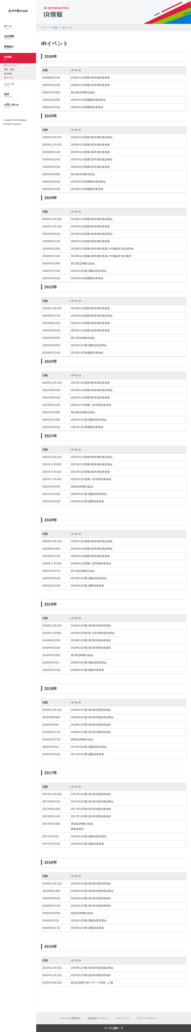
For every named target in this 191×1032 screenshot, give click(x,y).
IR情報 (55, 27)
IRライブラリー (11, 65)
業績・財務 (9, 69)
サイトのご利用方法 (70, 1018)
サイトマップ (122, 1018)
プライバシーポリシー (147, 1018)
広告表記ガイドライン (98, 1018)
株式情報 (8, 73)
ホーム (44, 27)
